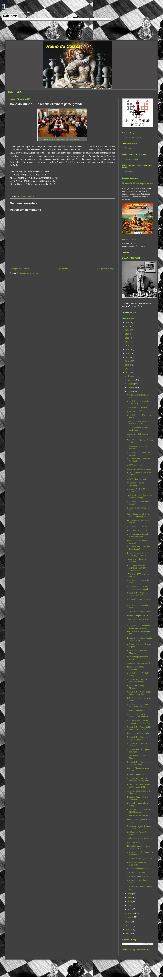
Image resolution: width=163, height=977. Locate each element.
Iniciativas (129, 172)
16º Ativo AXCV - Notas (137, 407)
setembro (131, 388)
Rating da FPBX (131, 159)
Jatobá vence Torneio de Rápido (140, 838)
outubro (131, 384)
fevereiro (131, 913)
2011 (127, 926)
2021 (127, 342)
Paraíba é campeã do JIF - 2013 (139, 615)
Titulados (128, 148)
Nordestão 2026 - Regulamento (137, 183)
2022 (127, 338)
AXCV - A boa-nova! (135, 465)
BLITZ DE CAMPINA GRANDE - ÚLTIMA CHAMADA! (136, 567)
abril (130, 905)
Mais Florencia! (133, 842)
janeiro (131, 917)
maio (130, 901)
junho (130, 898)
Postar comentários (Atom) (27, 273)
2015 (127, 365)
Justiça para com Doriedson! (138, 663)
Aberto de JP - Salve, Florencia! (140, 859)
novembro (132, 380)
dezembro (132, 376)
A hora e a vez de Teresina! (138, 816)
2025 (127, 326)
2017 (127, 357)
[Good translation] (6, 16)
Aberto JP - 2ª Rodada (136, 872)
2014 (127, 369)
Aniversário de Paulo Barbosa (139, 611)
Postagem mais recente (19, 268)
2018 (127, 353)
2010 (127, 929)
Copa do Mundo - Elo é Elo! (138, 526)
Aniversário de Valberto (136, 411)
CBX (19, 92)
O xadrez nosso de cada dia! (138, 733)
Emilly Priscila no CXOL (137, 530)
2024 (127, 330)
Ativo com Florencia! (135, 710)
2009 (127, 933)
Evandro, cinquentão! (135, 774)
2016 (127, 361)
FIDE (10, 92)
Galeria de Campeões (133, 137)
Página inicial (62, 268)
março (130, 909)
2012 (127, 922)
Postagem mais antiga (105, 268)
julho (130, 894)
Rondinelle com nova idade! (138, 869)
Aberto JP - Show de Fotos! (138, 876)
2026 (127, 322)
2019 (127, 349)
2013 (127, 373)
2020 (127, 346)
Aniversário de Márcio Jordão (139, 469)
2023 (127, 334)
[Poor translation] (14, 16)
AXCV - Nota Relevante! (137, 479)
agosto (130, 391)
